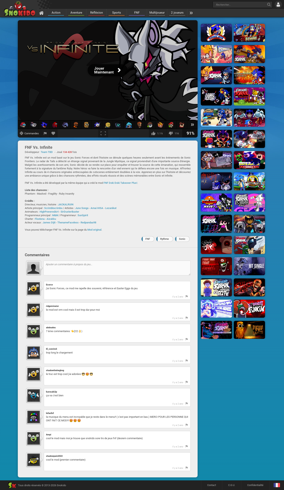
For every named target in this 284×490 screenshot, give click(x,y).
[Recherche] (269, 4)
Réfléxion (96, 12)
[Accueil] (41, 13)
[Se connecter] (278, 4)
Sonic (182, 238)
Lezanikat (110, 208)
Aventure (76, 12)
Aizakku (51, 218)
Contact (211, 485)
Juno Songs (82, 208)
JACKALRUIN (65, 204)
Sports (116, 12)
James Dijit (49, 222)
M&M (55, 215)
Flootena (40, 218)
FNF (137, 12)
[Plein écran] (103, 133)
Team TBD (47, 152)
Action (56, 12)
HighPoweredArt (49, 211)
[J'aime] (157, 133)
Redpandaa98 (88, 222)
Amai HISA (97, 208)
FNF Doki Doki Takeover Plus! (120, 182)
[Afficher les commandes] (29, 133)
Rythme (164, 238)
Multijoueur (157, 12)
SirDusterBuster (70, 211)
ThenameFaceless (68, 222)
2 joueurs (177, 12)
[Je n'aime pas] (174, 133)
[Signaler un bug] (45, 133)
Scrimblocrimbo (53, 208)
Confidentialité (255, 485)
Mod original (94, 229)
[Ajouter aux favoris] (53, 133)
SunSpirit (83, 215)
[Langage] (276, 485)
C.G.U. (231, 485)
